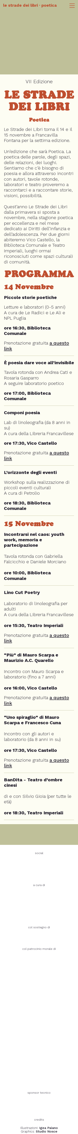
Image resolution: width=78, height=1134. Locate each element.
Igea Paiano (48, 1128)
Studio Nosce (46, 1131)
